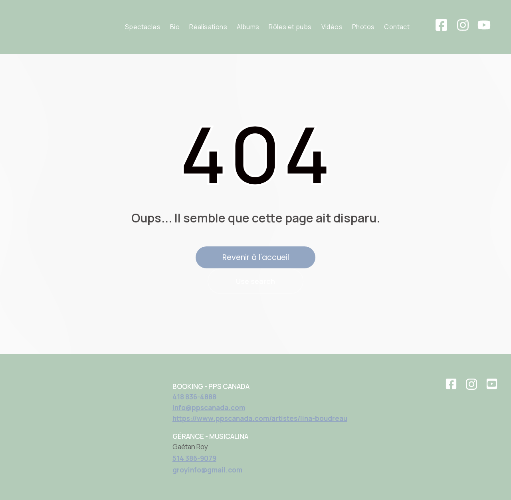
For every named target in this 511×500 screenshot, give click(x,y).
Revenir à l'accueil (255, 257)
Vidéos (332, 26)
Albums (248, 26)
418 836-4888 (194, 396)
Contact (397, 26)
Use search (255, 281)
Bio (175, 26)
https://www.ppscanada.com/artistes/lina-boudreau (259, 418)
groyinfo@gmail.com (207, 469)
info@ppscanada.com (208, 407)
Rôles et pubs (290, 26)
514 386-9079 (194, 458)
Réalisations (208, 26)
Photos (363, 26)
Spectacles (142, 26)
